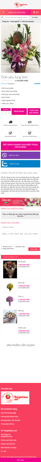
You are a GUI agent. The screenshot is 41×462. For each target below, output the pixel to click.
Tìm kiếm (35, 17)
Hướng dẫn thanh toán (9, 417)
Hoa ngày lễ (10, 83)
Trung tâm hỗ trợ (7, 424)
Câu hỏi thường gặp (8, 413)
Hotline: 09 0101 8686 (16, 12)
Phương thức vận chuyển (10, 420)
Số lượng (5, 109)
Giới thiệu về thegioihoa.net (6, 435)
